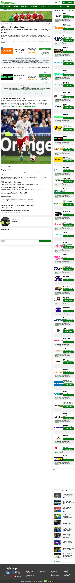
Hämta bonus (45, 49)
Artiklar (5, 9)
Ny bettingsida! (66, 213)
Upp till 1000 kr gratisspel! (66, 190)
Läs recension (19, 52)
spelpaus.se (47, 53)
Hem (2, 9)
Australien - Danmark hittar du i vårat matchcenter (24, 106)
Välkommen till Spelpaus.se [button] (28, 89)
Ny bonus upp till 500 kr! (68, 267)
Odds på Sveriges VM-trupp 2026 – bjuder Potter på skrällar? (68, 529)
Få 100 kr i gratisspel (67, 426)
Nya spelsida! (66, 83)
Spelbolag (34, 6)
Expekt (13, 62)
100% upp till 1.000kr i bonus (67, 127)
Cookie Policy (66, 575)
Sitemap (64, 576)
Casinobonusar (41, 574)
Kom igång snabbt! (67, 393)
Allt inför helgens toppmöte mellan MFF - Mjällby (68, 502)
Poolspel (59, 6)
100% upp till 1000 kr (67, 138)
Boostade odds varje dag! (68, 288)
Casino (67, 6)
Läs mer (71, 10)
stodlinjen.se (42, 53)
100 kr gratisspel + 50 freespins (67, 382)
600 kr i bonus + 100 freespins (67, 61)
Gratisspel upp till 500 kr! (68, 319)
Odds (42, 6)
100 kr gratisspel (66, 340)
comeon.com (16, 89)
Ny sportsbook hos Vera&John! (67, 256)
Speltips (15, 6)
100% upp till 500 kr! (67, 158)
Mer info (45, 46)
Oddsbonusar (41, 570)
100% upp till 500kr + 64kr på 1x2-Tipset (67, 38)
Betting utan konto (30, 575)
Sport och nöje (6, 6)
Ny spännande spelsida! (68, 223)
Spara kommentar (45, 241)
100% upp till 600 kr (67, 298)
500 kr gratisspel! (66, 15)
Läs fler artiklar (57, 561)
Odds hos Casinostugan (68, 350)
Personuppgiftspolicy (67, 574)
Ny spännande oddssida (68, 309)
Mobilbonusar (41, 572)
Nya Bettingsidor (29, 571)
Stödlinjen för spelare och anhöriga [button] (38, 89)
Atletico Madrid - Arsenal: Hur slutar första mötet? (67, 536)
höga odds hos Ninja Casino (67, 95)
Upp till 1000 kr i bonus (68, 148)
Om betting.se (66, 570)
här (46, 55)
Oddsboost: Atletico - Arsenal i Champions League (68, 542)
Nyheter (52, 574)
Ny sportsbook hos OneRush (67, 457)
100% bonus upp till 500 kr (68, 404)
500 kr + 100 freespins (67, 371)
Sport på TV (50, 6)
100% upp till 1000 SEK (68, 233)
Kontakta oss (66, 571)
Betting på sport (54, 571)
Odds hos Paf (66, 360)
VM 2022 (6, 21)
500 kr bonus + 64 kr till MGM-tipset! (68, 49)
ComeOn (23, 92)
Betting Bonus (24, 6)
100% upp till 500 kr (19, 76)
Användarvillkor (66, 572)
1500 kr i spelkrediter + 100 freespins (67, 202)
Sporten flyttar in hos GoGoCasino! (67, 245)
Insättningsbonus (42, 571)
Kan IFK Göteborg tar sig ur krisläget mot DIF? (68, 496)
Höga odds (65, 447)
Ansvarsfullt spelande (37, 581)
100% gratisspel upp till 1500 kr (19, 50)
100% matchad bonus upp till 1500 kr (67, 26)
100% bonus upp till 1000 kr (68, 73)
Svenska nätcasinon (55, 575)
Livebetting (28, 576)
